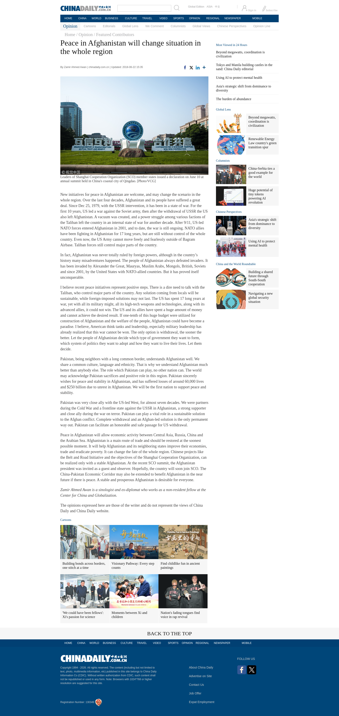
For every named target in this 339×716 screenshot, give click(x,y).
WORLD (96, 18)
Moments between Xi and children (129, 615)
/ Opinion (84, 34)
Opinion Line (261, 26)
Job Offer (195, 693)
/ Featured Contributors (114, 34)
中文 (217, 6)
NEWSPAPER (232, 18)
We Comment (154, 26)
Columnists (178, 26)
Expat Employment (201, 702)
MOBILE (257, 18)
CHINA (82, 18)
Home (70, 34)
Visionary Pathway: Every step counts (133, 565)
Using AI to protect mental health (239, 77)
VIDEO (163, 18)
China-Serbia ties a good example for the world (261, 173)
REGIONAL (213, 18)
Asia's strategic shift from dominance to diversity (262, 224)
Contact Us (196, 684)
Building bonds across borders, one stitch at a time (83, 565)
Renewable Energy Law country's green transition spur (262, 143)
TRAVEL (147, 18)
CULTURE (131, 18)
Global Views (201, 26)
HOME (68, 18)
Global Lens (130, 26)
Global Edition (196, 6)
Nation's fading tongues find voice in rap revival (180, 615)
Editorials (109, 26)
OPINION (194, 18)
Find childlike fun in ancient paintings (180, 565)
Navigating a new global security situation (260, 297)
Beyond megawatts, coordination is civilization (262, 121)
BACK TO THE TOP (169, 633)
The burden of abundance (233, 99)
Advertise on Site (200, 676)
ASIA (210, 6)
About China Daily (201, 667)
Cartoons (90, 26)
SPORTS (178, 18)
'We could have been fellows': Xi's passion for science (83, 615)
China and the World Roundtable (236, 264)
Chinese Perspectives (231, 26)
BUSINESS (111, 18)
